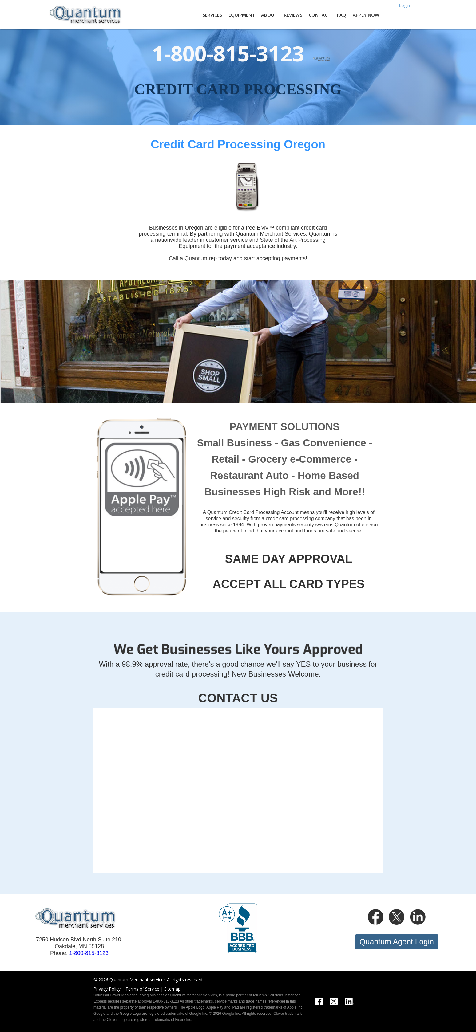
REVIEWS (293, 15)
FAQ (341, 15)
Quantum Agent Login (396, 941)
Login (404, 5)
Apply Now (366, 15)
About (269, 15)
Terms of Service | (144, 989)
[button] (210, 14)
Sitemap (172, 989)
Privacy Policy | (108, 989)
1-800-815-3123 (89, 953)
